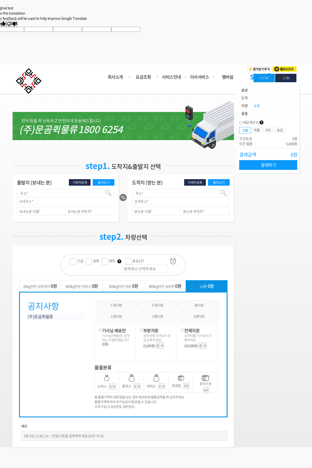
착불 (257, 130)
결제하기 (268, 165)
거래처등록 (80, 182)
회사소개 (115, 77)
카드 (268, 130)
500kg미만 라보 (123, 286)
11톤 (116, 316)
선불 (245, 130)
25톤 (198, 316)
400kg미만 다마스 (81, 286)
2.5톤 (116, 305)
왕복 (92, 260)
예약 (108, 260)
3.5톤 (157, 305)
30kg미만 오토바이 (40, 286)
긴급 (76, 260)
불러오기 (103, 182)
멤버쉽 (227, 77)
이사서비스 (199, 77)
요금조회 (143, 77)
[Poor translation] (12, 24)
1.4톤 (206, 286)
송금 (280, 130)
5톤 (199, 305)
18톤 (157, 316)
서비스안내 (171, 77)
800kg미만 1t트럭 (165, 286)
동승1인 (134, 260)
